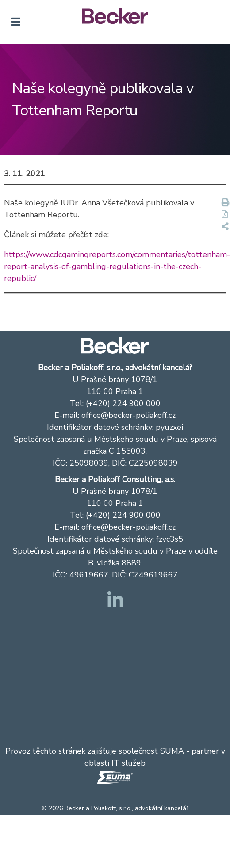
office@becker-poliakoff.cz (128, 415)
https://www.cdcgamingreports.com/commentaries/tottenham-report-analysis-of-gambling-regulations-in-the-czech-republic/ (117, 266)
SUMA (172, 751)
